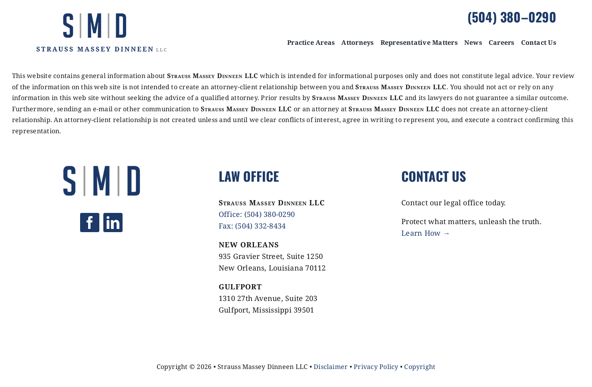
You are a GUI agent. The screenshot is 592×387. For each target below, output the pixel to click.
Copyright (419, 366)
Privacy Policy (376, 366)
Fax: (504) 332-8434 (252, 226)
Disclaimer (331, 366)
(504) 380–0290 (511, 16)
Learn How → (425, 233)
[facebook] (89, 222)
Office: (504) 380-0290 (257, 214)
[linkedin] (113, 222)
